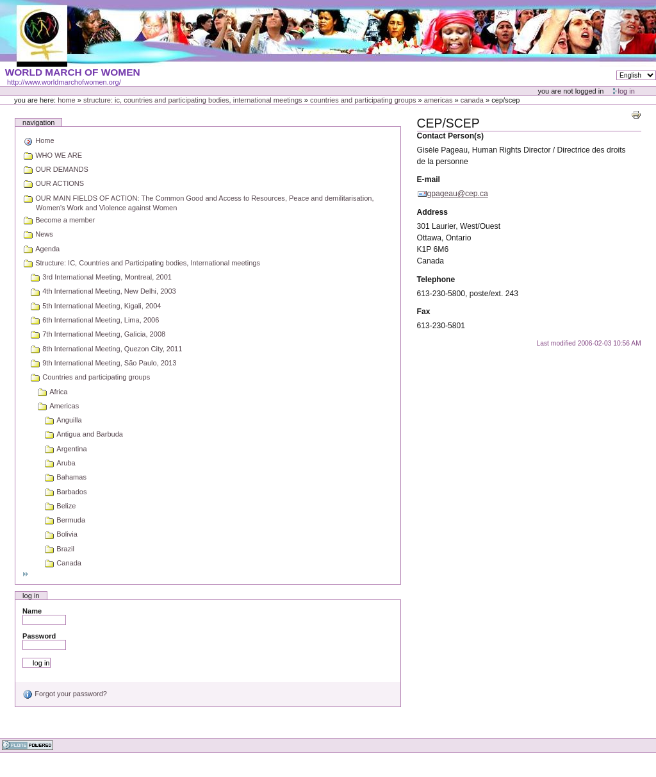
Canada (472, 100)
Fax (423, 311)
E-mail (428, 179)
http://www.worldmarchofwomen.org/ (64, 82)
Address (432, 212)
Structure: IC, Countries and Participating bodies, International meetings (192, 100)
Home (67, 100)
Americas (438, 100)
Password (39, 636)
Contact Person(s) (450, 135)
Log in (626, 91)
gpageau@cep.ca (457, 193)
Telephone (436, 279)
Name (32, 611)
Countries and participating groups (363, 100)
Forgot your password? (64, 694)
